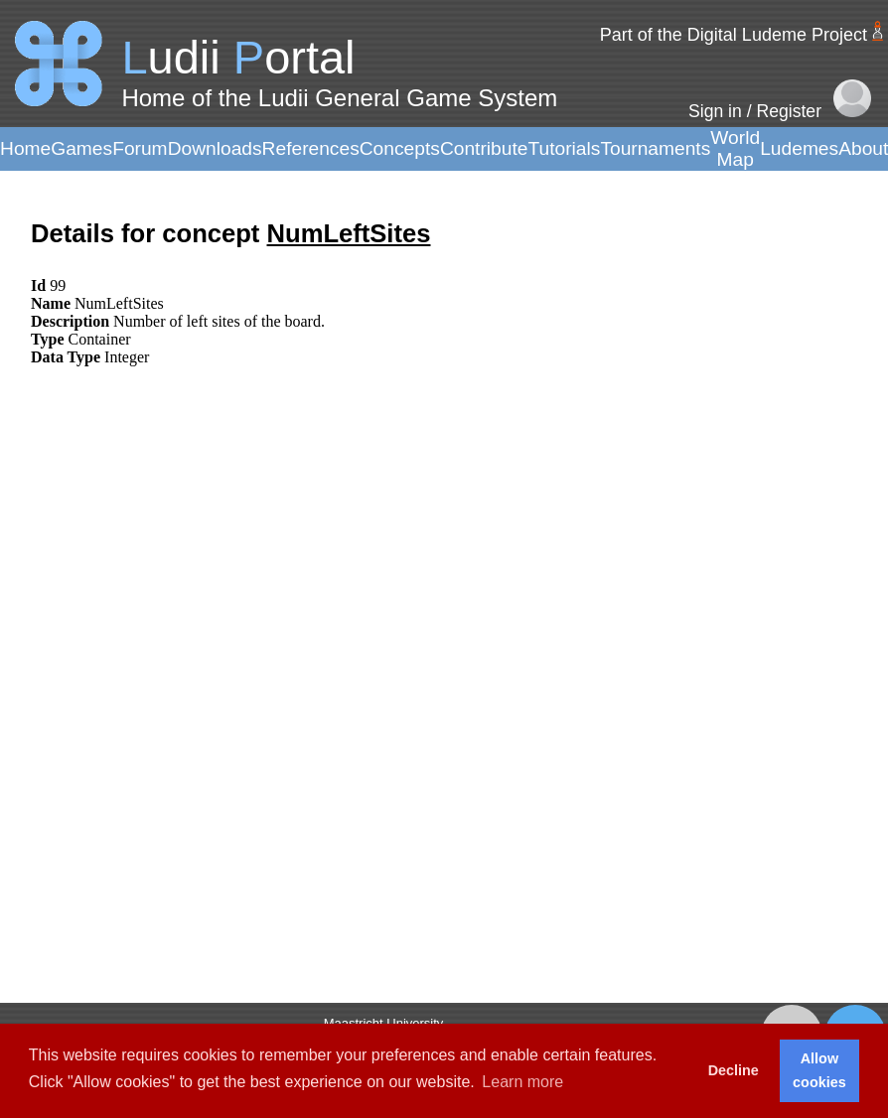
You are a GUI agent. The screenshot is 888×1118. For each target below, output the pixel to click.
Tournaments (655, 148)
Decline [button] (733, 1070)
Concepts (400, 148)
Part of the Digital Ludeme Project (733, 35)
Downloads (215, 148)
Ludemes (799, 148)
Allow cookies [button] (819, 1070)
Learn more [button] (522, 1081)
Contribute (484, 148)
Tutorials (563, 148)
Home (25, 148)
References (311, 148)
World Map (735, 148)
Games (81, 148)
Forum (139, 148)
